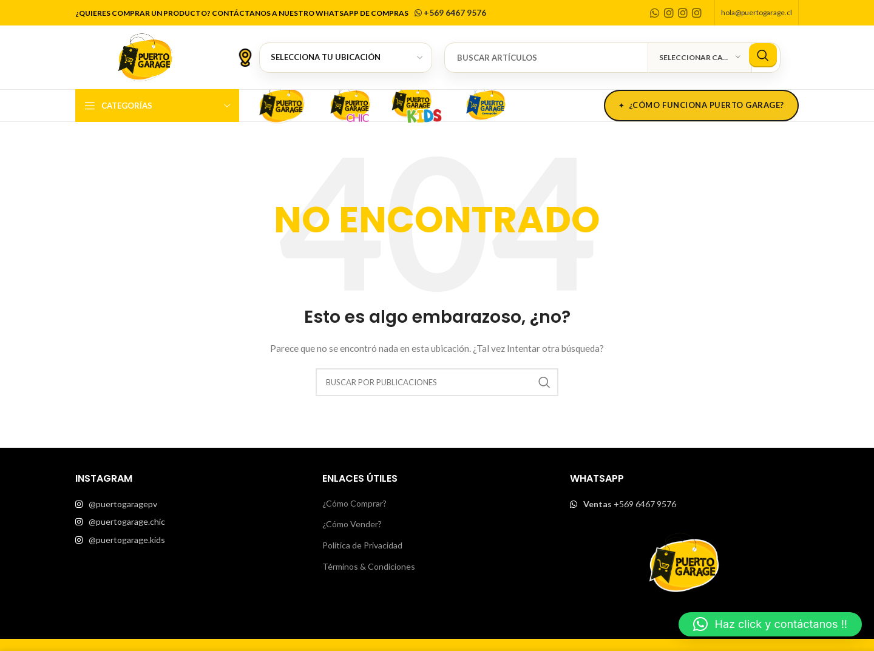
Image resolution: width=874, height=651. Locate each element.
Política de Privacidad (362, 545)
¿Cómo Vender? (352, 524)
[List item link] (189, 504)
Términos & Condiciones (368, 566)
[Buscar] (612, 57)
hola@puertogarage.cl (756, 12)
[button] (770, 624)
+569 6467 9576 (449, 12)
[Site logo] (145, 56)
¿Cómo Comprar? (354, 503)
